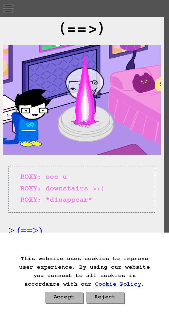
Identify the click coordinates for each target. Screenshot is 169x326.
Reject (105, 298)
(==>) (29, 230)
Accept (64, 298)
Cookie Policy (118, 285)
